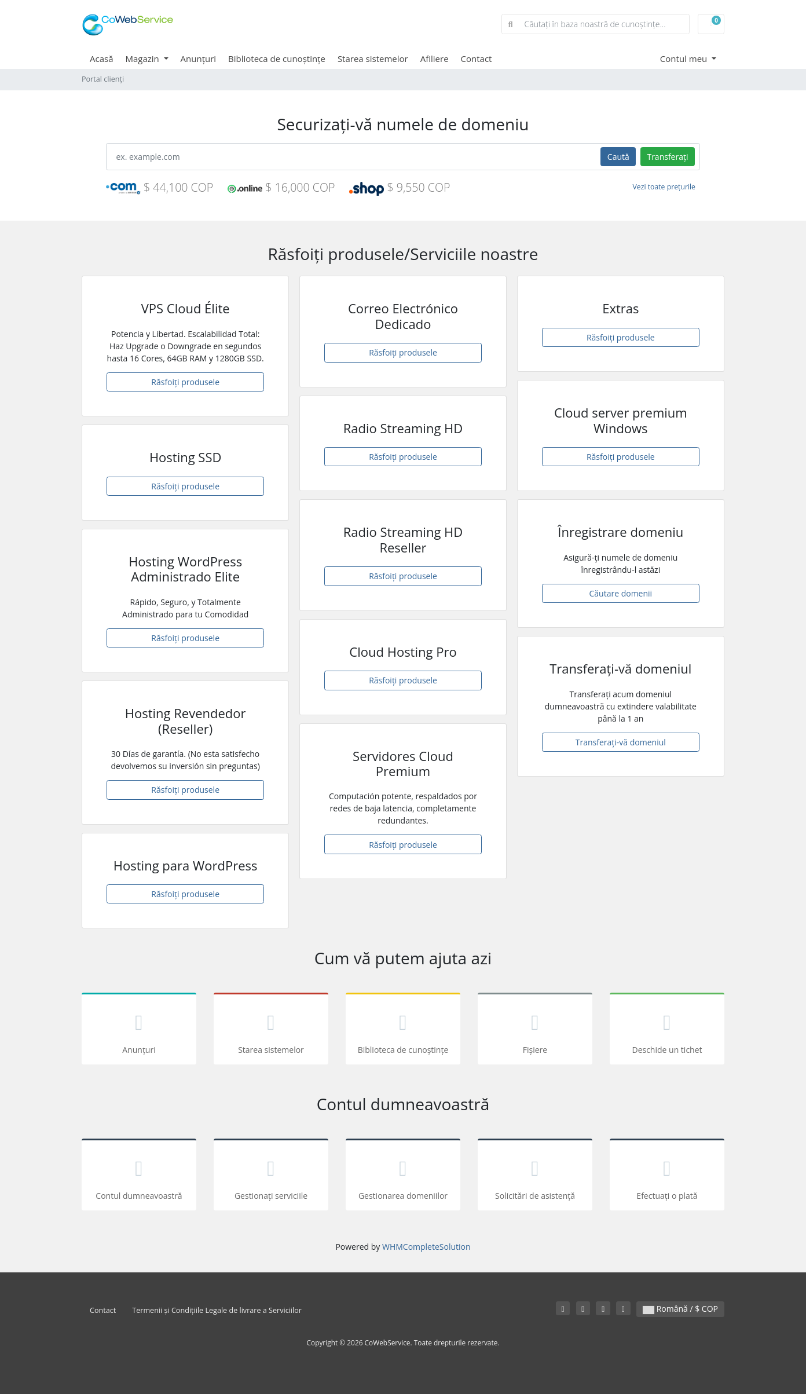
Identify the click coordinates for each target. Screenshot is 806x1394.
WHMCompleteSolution (426, 1246)
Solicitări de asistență (535, 1176)
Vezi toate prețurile (664, 187)
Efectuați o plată (667, 1176)
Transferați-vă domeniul (621, 742)
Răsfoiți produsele (185, 381)
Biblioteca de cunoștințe (276, 58)
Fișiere (535, 1030)
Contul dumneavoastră (139, 1176)
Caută (618, 156)
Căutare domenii (621, 593)
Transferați (667, 156)
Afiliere (434, 58)
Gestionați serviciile (271, 1176)
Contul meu (684, 58)
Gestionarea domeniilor (403, 1176)
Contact (476, 58)
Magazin (144, 58)
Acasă (101, 58)
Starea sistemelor (373, 58)
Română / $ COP (680, 1308)
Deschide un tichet (667, 1030)
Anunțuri (199, 58)
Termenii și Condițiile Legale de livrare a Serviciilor (217, 1310)
